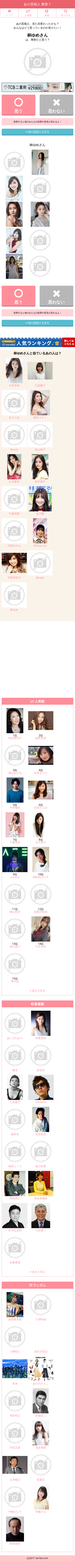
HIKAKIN (41, 1102)
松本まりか (40, 773)
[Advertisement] (37, 658)
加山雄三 (15, 946)
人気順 (28, 13)
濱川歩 (15, 981)
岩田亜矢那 (15, 1319)
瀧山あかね (15, 773)
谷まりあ (14, 417)
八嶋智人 (15, 1351)
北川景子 (40, 842)
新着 (46, 13)
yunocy (15, 877)
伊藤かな (40, 1512)
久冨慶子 (40, 385)
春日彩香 (40, 1166)
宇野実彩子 (14, 578)
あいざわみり (15, 1038)
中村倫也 (15, 807)
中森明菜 (14, 513)
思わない (56, 105)
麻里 (15, 1070)
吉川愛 (40, 513)
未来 (15, 1383)
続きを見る (37, 990)
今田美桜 (14, 385)
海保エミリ (15, 1166)
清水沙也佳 (40, 1351)
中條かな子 (15, 1512)
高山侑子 (40, 449)
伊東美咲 (40, 1038)
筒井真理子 (15, 738)
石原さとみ (40, 807)
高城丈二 (40, 1415)
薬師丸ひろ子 (41, 877)
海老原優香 (40, 1198)
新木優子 (40, 481)
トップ (9, 13)
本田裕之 (15, 1415)
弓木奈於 (40, 946)
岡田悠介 (15, 1198)
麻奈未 (15, 1134)
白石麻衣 (14, 481)
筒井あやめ (40, 545)
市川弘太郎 (15, 1230)
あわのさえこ (41, 1383)
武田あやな (14, 545)
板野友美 (40, 738)
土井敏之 (15, 1479)
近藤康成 (15, 1262)
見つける (65, 13)
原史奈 (41, 1070)
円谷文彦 (15, 1447)
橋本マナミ (40, 417)
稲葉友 (41, 1479)
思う (18, 105)
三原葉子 (15, 1102)
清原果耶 (40, 1447)
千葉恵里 (15, 842)
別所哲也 (40, 1134)
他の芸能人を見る (37, 132)
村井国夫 (15, 1544)
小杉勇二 (40, 1230)
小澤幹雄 (40, 1319)
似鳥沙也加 (40, 912)
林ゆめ (14, 449)
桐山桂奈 (15, 912)
